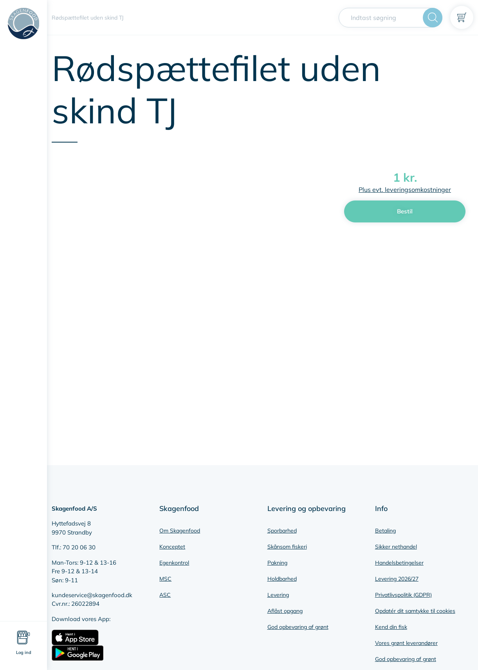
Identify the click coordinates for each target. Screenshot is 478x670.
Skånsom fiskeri (287, 546)
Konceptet (172, 546)
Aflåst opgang (285, 610)
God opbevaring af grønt (297, 626)
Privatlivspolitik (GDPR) (403, 594)
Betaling (385, 530)
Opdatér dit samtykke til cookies (415, 610)
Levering (278, 594)
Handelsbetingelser (399, 562)
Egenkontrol (174, 562)
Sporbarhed (282, 530)
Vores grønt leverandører (406, 643)
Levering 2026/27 (396, 578)
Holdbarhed (282, 578)
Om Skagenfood (179, 530)
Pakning (277, 562)
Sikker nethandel (396, 546)
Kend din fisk (391, 626)
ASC (165, 594)
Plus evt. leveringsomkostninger (405, 189)
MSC (165, 578)
